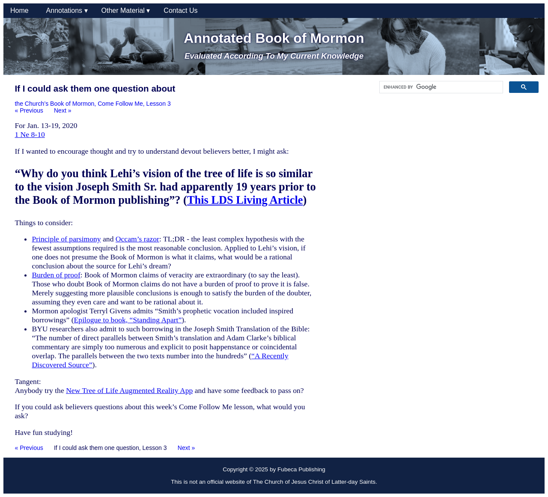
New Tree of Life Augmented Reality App (129, 390)
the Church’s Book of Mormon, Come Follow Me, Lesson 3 (92, 103)
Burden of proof (56, 275)
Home (21, 10)
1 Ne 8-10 (30, 134)
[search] (440, 87)
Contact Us (180, 10)
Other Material (125, 10)
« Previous (29, 110)
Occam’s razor (137, 239)
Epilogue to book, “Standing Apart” (128, 319)
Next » (62, 110)
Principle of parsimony (66, 239)
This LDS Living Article (245, 199)
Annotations (67, 10)
